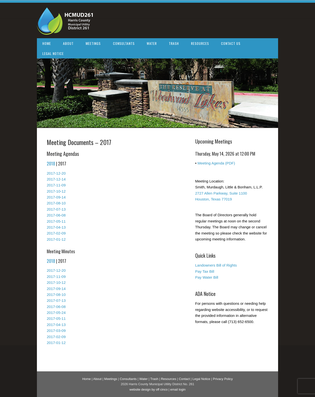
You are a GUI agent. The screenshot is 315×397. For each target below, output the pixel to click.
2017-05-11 (56, 221)
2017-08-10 (56, 203)
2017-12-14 (56, 179)
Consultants (124, 43)
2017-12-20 (56, 173)
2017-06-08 (56, 215)
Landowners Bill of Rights (216, 265)
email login (178, 389)
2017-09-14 (56, 197)
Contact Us (230, 43)
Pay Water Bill (206, 277)
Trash (174, 43)
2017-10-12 (56, 191)
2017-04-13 (56, 227)
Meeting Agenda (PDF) (216, 163)
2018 (51, 163)
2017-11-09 (56, 185)
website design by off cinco (148, 389)
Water (152, 43)
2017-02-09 (56, 233)
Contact (184, 379)
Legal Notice (53, 53)
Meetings (93, 43)
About (68, 43)
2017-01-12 (56, 239)
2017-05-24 (56, 312)
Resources (200, 43)
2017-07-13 (56, 209)
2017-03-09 (56, 330)
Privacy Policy (223, 379)
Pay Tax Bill (204, 271)
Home (46, 43)
